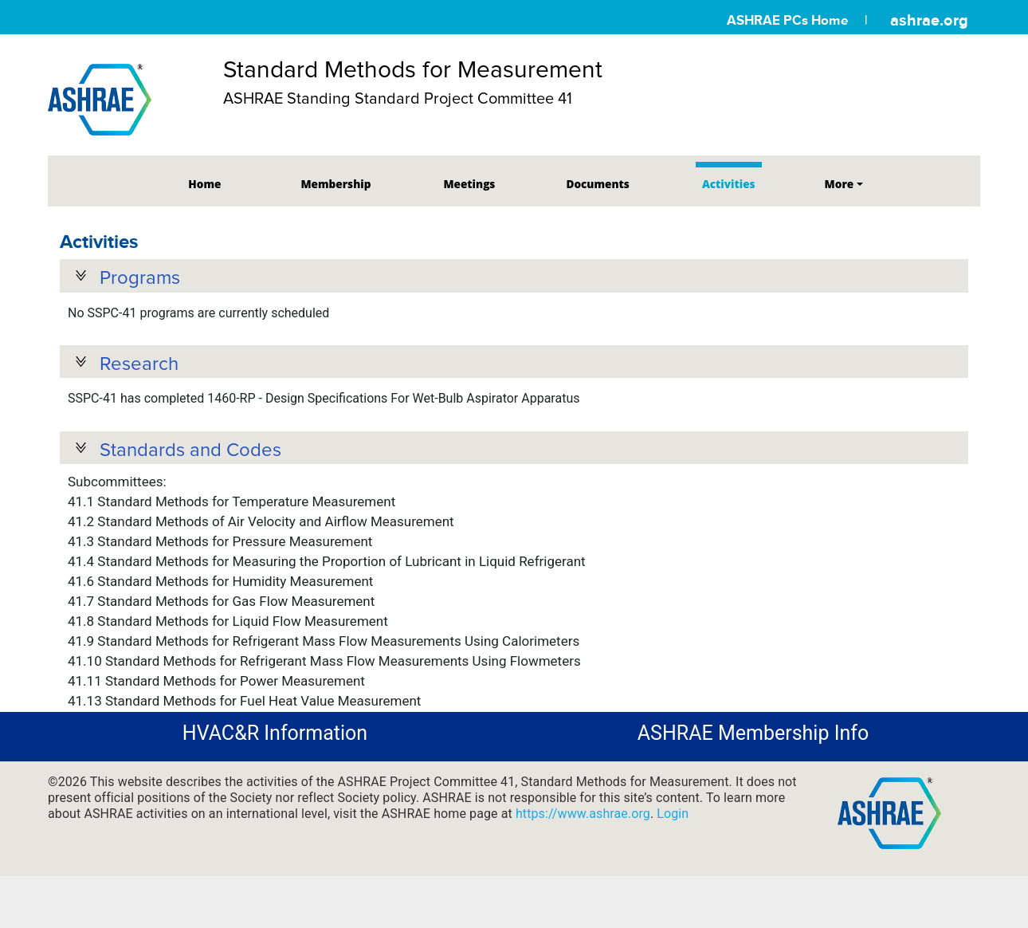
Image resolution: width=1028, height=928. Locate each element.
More (839, 183)
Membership (335, 183)
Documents (597, 183)
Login (673, 817)
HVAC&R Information (274, 737)
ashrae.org (929, 20)
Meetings (469, 183)
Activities (728, 183)
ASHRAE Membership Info (753, 737)
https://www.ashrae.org (583, 817)
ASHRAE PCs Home (787, 20)
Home (204, 183)
